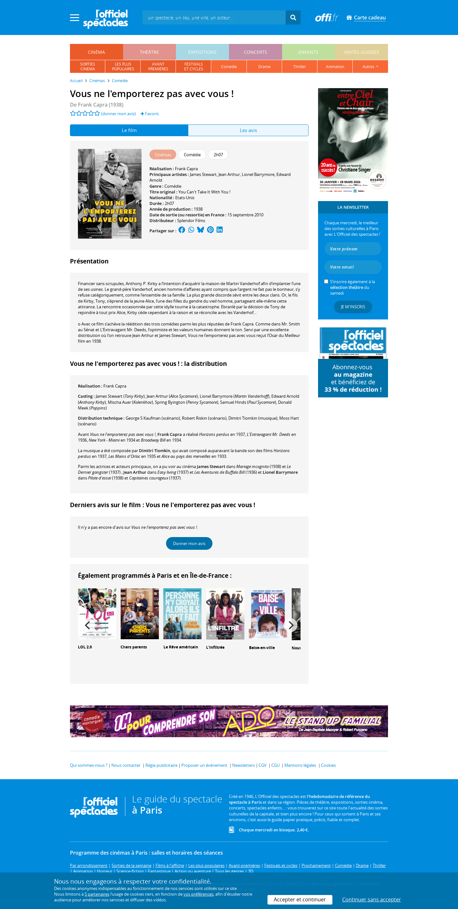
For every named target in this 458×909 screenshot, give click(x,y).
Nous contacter (126, 765)
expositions (202, 52)
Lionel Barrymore (258, 174)
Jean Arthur (229, 174)
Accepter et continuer (300, 899)
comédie (229, 66)
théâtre (149, 52)
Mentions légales (300, 765)
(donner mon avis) (118, 113)
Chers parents (134, 647)
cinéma (96, 52)
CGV (263, 765)
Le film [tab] (129, 130)
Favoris (150, 113)
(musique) (252, 418)
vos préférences (198, 894)
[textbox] (214, 17)
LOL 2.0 (85, 647)
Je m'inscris (353, 307)
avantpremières (158, 66)
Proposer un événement (204, 765)
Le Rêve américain (180, 647)
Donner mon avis (189, 543)
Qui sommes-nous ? (89, 765)
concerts (255, 52)
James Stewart (203, 174)
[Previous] (88, 625)
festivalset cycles (193, 66)
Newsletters (243, 765)
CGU (275, 765)
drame (264, 66)
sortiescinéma (87, 66)
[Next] (290, 625)
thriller (299, 66)
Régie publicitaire (161, 765)
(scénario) (153, 418)
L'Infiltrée (215, 647)
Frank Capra (186, 168)
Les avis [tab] (248, 130)
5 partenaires (97, 894)
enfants (308, 52)
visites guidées (361, 52)
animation (335, 66)
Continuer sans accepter (371, 899)
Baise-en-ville (262, 647)
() (120, 396)
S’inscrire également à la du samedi (352, 287)
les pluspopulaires (123, 66)
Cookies (328, 765)
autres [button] (369, 66)
